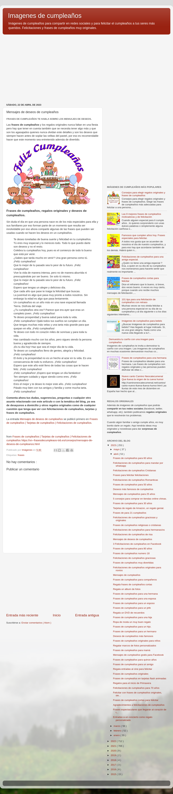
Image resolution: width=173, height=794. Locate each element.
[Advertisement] (52, 583)
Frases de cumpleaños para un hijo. (132, 626)
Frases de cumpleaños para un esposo (134, 603)
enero (117, 735)
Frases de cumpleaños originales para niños (136, 640)
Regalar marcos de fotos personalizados (134, 645)
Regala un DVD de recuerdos (128, 612)
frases (21, 455)
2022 (114, 741)
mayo (117, 449)
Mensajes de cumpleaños (126, 575)
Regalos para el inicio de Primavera (132, 683)
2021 (114, 746)
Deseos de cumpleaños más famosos (133, 636)
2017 (114, 764)
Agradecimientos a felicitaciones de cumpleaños (138, 705)
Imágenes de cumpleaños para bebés (142, 321)
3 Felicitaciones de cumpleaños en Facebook (137, 544)
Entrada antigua (87, 615)
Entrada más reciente (22, 615)
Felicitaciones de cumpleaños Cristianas (134, 470)
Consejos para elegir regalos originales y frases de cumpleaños (143, 194)
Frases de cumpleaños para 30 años (132, 503)
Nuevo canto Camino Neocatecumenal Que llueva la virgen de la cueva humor (142, 377)
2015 (114, 774)
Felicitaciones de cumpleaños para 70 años (136, 688)
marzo (117, 726)
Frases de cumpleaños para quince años (135, 659)
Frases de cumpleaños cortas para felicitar (135, 700)
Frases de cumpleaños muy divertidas (133, 562)
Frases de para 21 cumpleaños (129, 512)
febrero (118, 730)
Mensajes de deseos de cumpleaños (41, 419)
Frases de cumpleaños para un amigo (133, 664)
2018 (114, 760)
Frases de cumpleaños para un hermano (134, 631)
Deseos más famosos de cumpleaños (133, 489)
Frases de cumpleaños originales (130, 673)
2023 (114, 445)
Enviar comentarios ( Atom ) (36, 622)
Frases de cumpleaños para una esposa (134, 598)
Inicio (57, 615)
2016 (114, 769)
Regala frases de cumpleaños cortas (132, 584)
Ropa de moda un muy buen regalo (132, 622)
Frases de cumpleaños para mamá (131, 650)
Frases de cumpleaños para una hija (132, 617)
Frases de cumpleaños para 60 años (132, 458)
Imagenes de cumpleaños (45, 15)
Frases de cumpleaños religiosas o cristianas (137, 525)
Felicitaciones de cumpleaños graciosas (134, 558)
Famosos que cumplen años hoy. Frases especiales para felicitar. (143, 236)
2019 (114, 755)
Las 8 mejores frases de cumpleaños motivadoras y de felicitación (141, 215)
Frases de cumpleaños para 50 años (132, 484)
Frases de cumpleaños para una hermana (144, 358)
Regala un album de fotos (127, 589)
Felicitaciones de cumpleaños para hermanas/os (139, 529)
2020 (114, 750)
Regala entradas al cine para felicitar (132, 669)
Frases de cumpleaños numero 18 (131, 553)
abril (116, 454)
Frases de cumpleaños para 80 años (132, 548)
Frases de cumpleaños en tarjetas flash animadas (139, 678)
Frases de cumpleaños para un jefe (132, 608)
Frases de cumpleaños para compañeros (135, 579)
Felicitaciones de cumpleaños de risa (132, 534)
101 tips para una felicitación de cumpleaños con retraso (139, 301)
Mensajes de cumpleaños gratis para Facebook (138, 655)
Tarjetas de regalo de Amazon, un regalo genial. (138, 508)
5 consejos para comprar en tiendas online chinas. (140, 498)
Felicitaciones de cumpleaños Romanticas (135, 480)
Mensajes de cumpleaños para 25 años (134, 494)
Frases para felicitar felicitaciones (131, 475)
